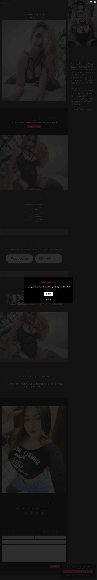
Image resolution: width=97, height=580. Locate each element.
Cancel (48, 299)
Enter (48, 294)
